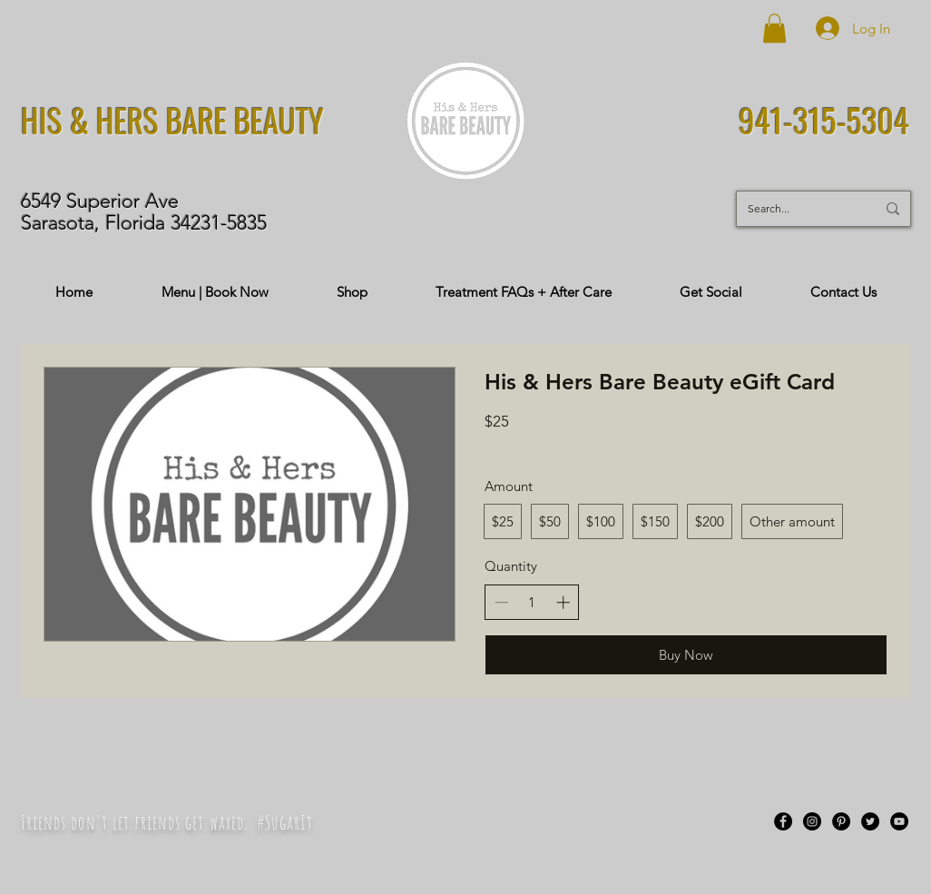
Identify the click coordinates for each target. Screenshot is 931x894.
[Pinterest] (841, 821)
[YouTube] (899, 821)
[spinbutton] (532, 602)
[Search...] (798, 209)
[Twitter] (870, 821)
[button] (774, 28)
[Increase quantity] (563, 602)
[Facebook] (783, 821)
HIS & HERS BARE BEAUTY (172, 119)
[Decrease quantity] (501, 602)
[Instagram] (812, 821)
